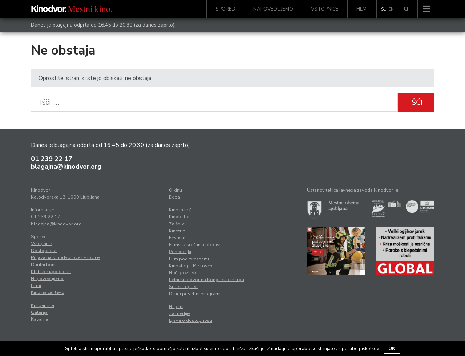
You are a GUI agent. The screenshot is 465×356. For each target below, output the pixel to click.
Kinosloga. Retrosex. (191, 266)
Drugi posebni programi (195, 294)
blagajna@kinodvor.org (66, 166)
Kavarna (39, 319)
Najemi (176, 306)
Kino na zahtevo (47, 292)
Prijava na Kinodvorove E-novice (65, 257)
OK (391, 348)
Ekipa (174, 197)
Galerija (39, 312)
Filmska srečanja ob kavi (195, 244)
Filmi (362, 8)
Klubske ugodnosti (51, 271)
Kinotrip (177, 231)
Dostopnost (44, 250)
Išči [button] (416, 102)
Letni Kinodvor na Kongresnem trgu (206, 279)
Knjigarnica (42, 305)
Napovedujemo (273, 8)
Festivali (178, 238)
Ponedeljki (180, 251)
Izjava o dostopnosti (190, 320)
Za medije (179, 313)
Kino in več (180, 210)
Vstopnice (325, 8)
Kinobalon (180, 216)
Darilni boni (43, 264)
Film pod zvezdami (189, 259)
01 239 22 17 (51, 159)
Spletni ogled (183, 286)
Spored (225, 8)
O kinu (175, 190)
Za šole (177, 224)
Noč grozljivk (183, 272)
